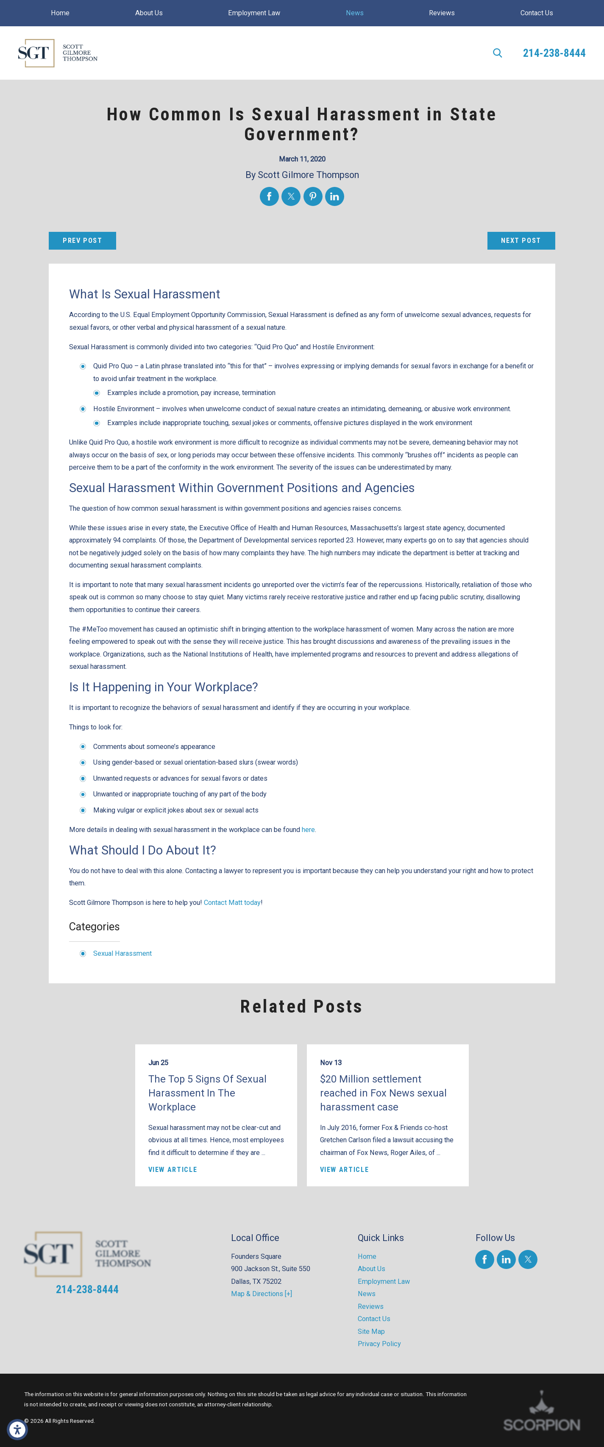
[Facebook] (484, 1259)
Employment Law (384, 1281)
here (308, 830)
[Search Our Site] (497, 53)
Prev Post (83, 241)
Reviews (371, 1306)
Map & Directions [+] (261, 1294)
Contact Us (374, 1319)
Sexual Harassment (122, 953)
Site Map (371, 1331)
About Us (371, 1269)
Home (367, 1256)
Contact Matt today (232, 903)
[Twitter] (527, 1259)
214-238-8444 (554, 53)
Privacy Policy (379, 1344)
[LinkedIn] (506, 1259)
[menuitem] (60, 13)
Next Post (521, 241)
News (367, 1294)
